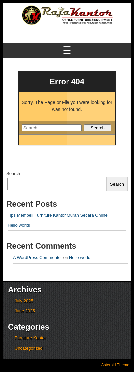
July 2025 (24, 300)
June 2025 (25, 310)
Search (13, 173)
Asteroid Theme (115, 365)
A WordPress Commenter (37, 257)
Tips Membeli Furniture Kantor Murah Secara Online (58, 215)
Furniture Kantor (30, 337)
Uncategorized (29, 348)
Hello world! (19, 225)
